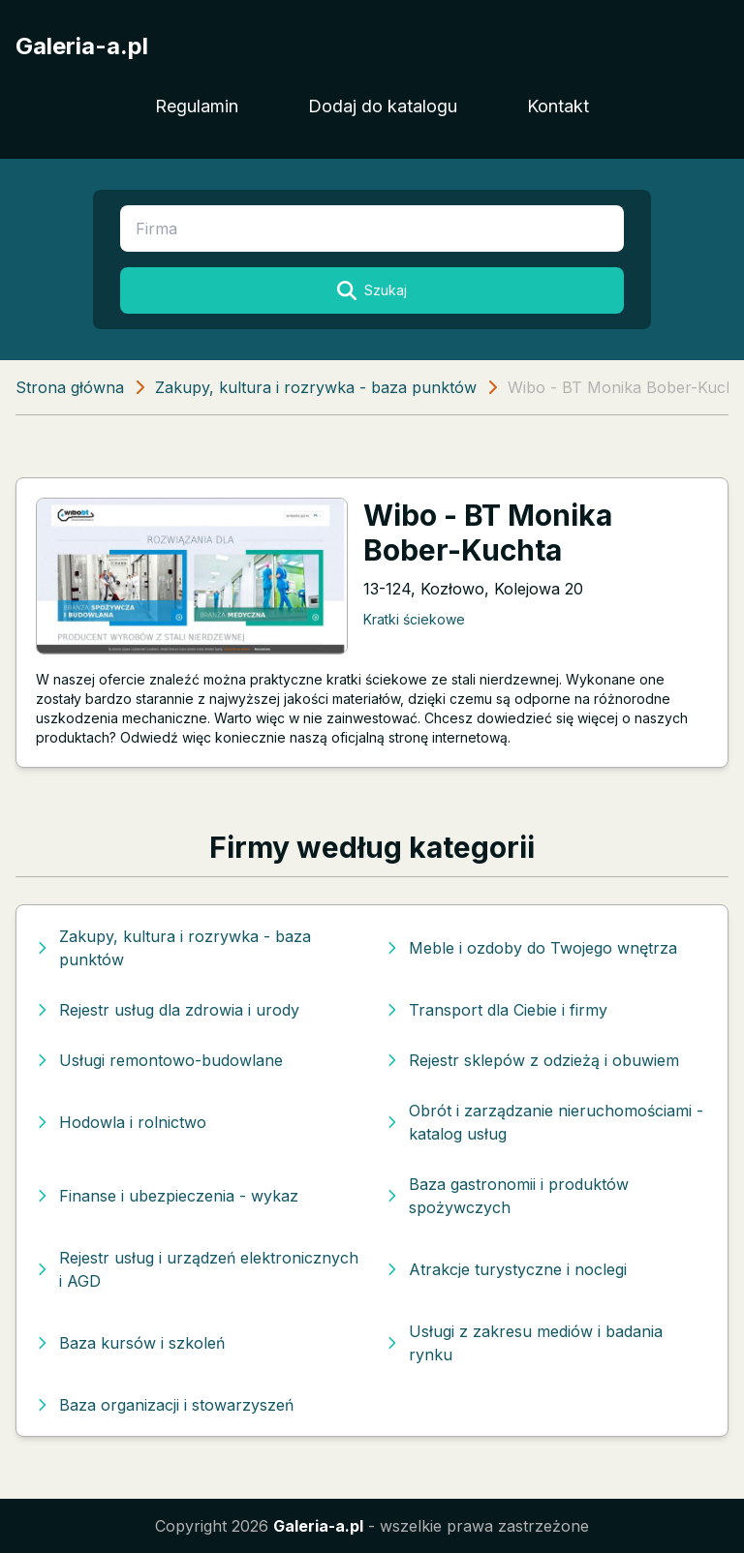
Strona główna (70, 387)
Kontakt (558, 106)
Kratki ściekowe (414, 619)
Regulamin (196, 106)
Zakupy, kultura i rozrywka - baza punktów (316, 387)
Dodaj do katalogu (382, 106)
